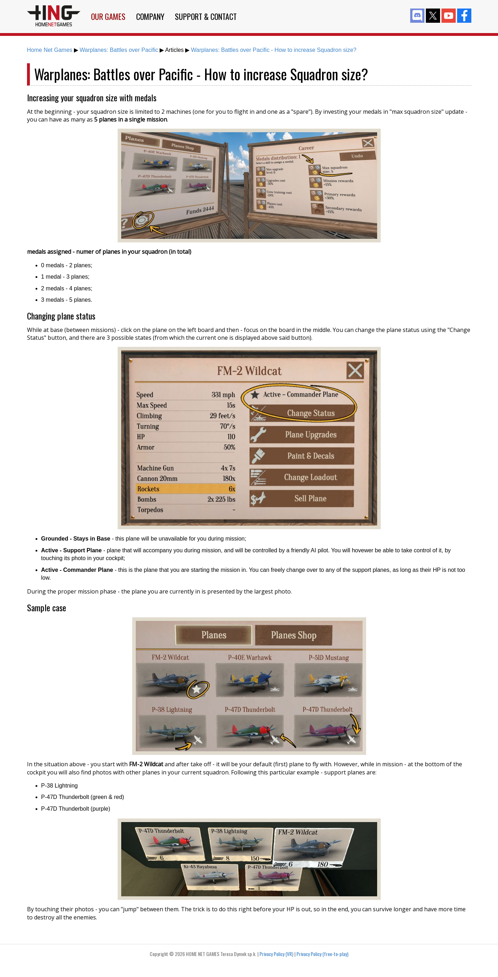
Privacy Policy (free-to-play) (322, 953)
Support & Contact (206, 16)
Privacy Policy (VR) (276, 953)
